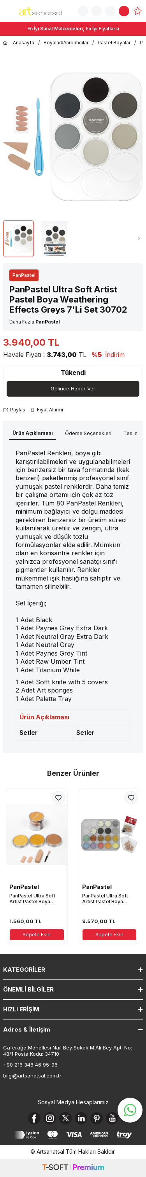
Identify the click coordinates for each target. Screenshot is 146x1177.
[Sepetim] (124, 11)
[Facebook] (34, 1118)
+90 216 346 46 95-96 (30, 1065)
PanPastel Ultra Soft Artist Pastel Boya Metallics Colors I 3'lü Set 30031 (34, 899)
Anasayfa (18, 43)
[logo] (40, 11)
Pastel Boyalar (114, 42)
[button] (7, 239)
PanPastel (23, 275)
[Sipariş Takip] (96, 11)
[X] (65, 1118)
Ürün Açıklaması (32, 433)
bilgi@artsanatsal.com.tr (32, 1075)
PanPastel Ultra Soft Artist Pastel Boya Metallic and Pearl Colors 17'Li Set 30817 (108, 899)
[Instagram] (50, 1118)
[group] (73, 136)
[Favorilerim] (137, 11)
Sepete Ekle (37, 934)
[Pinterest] (96, 1118)
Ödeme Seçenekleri (88, 433)
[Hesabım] (110, 11)
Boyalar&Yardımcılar (66, 42)
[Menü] (8, 10)
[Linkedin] (81, 1118)
